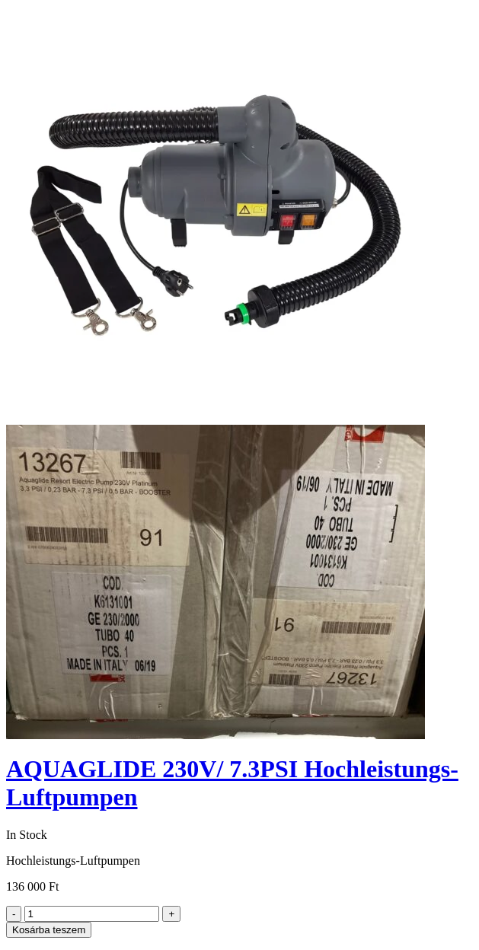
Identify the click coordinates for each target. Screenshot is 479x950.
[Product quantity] (91, 914)
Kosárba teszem (48, 930)
